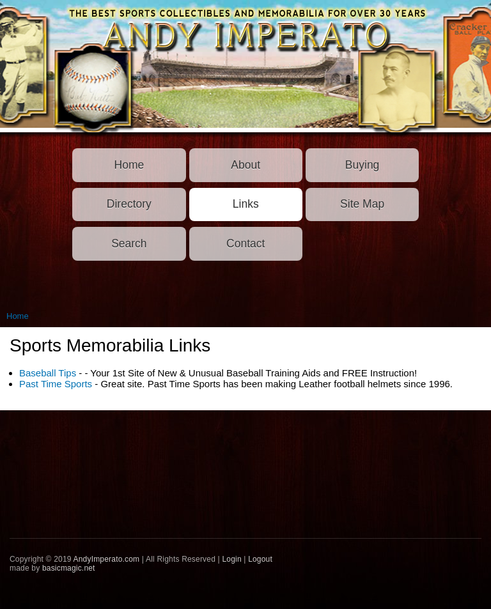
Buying (362, 164)
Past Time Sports (55, 383)
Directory (129, 203)
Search (128, 243)
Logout (260, 559)
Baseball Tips (47, 372)
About (245, 164)
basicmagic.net (68, 568)
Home (129, 164)
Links (246, 203)
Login (231, 559)
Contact (245, 243)
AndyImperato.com (107, 559)
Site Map (362, 203)
